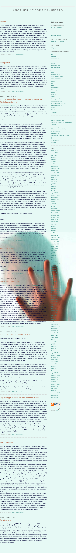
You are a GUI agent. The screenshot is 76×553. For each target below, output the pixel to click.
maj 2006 (53, 159)
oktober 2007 (54, 197)
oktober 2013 (54, 328)
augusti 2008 (54, 208)
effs (52, 54)
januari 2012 (54, 299)
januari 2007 (54, 177)
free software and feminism (58, 103)
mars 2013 (54, 315)
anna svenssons (55, 67)
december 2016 (55, 379)
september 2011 (55, 290)
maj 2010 (53, 255)
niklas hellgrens (55, 90)
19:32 (13, 512)
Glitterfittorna (16, 285)
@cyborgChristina (56, 35)
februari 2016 (54, 361)
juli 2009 (53, 233)
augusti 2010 (54, 261)
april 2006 (53, 157)
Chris (52, 21)
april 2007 (53, 184)
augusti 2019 (54, 395)
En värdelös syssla (56, 126)
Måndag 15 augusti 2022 (58, 120)
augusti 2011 (54, 288)
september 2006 (55, 168)
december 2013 (55, 333)
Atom (56, 410)
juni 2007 (53, 188)
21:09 (13, 273)
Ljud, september (55, 138)
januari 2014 (54, 335)
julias (52, 70)
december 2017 (55, 386)
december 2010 (55, 270)
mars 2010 (54, 250)
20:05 (13, 54)
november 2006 (55, 173)
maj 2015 (53, 346)
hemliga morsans (55, 65)
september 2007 (55, 195)
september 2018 (55, 393)
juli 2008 (53, 206)
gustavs (53, 92)
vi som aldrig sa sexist (57, 76)
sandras (53, 96)
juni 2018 (53, 390)
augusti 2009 (54, 235)
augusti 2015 (54, 353)
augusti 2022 (54, 397)
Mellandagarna (55, 133)
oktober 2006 (54, 170)
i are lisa (53, 107)
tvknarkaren (54, 112)
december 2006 (55, 175)
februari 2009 (54, 221)
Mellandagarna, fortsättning (58, 129)
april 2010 (53, 253)
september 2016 (55, 375)
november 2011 (55, 295)
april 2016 (53, 366)
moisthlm (53, 56)
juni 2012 (53, 308)
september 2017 (55, 384)
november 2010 (55, 268)
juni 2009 (53, 230)
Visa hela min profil (57, 27)
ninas (52, 72)
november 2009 (55, 241)
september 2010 (55, 264)
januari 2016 (54, 359)
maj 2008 (53, 201)
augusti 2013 (54, 324)
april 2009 (53, 226)
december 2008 (55, 217)
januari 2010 (54, 246)
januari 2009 (54, 219)
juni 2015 (53, 348)
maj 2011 (53, 281)
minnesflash (34, 285)
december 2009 (55, 244)
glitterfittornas (54, 110)
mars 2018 (54, 388)
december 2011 (55, 297)
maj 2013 (53, 319)
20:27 (13, 391)
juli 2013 (53, 322)
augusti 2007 (54, 193)
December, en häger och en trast (60, 135)
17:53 (13, 326)
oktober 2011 (54, 293)
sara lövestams (55, 87)
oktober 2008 (54, 213)
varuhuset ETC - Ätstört (57, 41)
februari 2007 (54, 179)
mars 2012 (54, 304)
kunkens (53, 81)
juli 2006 (53, 164)
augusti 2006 (54, 166)
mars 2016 (54, 364)
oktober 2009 (54, 239)
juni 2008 (53, 204)
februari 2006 (54, 153)
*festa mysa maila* (56, 99)
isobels (53, 63)
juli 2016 (53, 370)
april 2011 (53, 279)
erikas (52, 61)
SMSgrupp (54, 48)
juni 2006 (53, 161)
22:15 (13, 91)
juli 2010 (53, 259)
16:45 (13, 434)
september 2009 (55, 237)
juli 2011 (53, 286)
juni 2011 (53, 284)
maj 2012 (53, 306)
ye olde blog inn (55, 58)
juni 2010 (53, 257)
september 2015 (55, 355)
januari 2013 (54, 313)
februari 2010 (54, 248)
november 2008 (55, 215)
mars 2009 (54, 224)
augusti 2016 (54, 373)
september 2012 (55, 310)
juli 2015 (53, 350)
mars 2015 (54, 341)
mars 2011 (54, 277)
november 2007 (55, 199)
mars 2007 (54, 181)
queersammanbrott (56, 78)
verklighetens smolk (56, 105)
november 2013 (55, 330)
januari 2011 (54, 273)
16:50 (13, 545)
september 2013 (55, 326)
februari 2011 (54, 275)
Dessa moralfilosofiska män (8, 105)
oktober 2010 (54, 266)
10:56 (13, 240)
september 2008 (55, 210)
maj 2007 (53, 186)
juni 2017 (53, 381)
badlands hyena (55, 74)
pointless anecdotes (56, 101)
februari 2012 (54, 301)
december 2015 (55, 357)
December (53, 142)
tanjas (52, 85)
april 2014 (53, 339)
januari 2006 (54, 150)
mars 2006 (54, 155)
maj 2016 (53, 368)
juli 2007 (53, 190)
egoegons (53, 94)
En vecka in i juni (55, 140)
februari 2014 (54, 337)
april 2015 (53, 344)
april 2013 (53, 317)
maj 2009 (53, 228)
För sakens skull (55, 131)
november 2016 (55, 377)
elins (52, 83)
